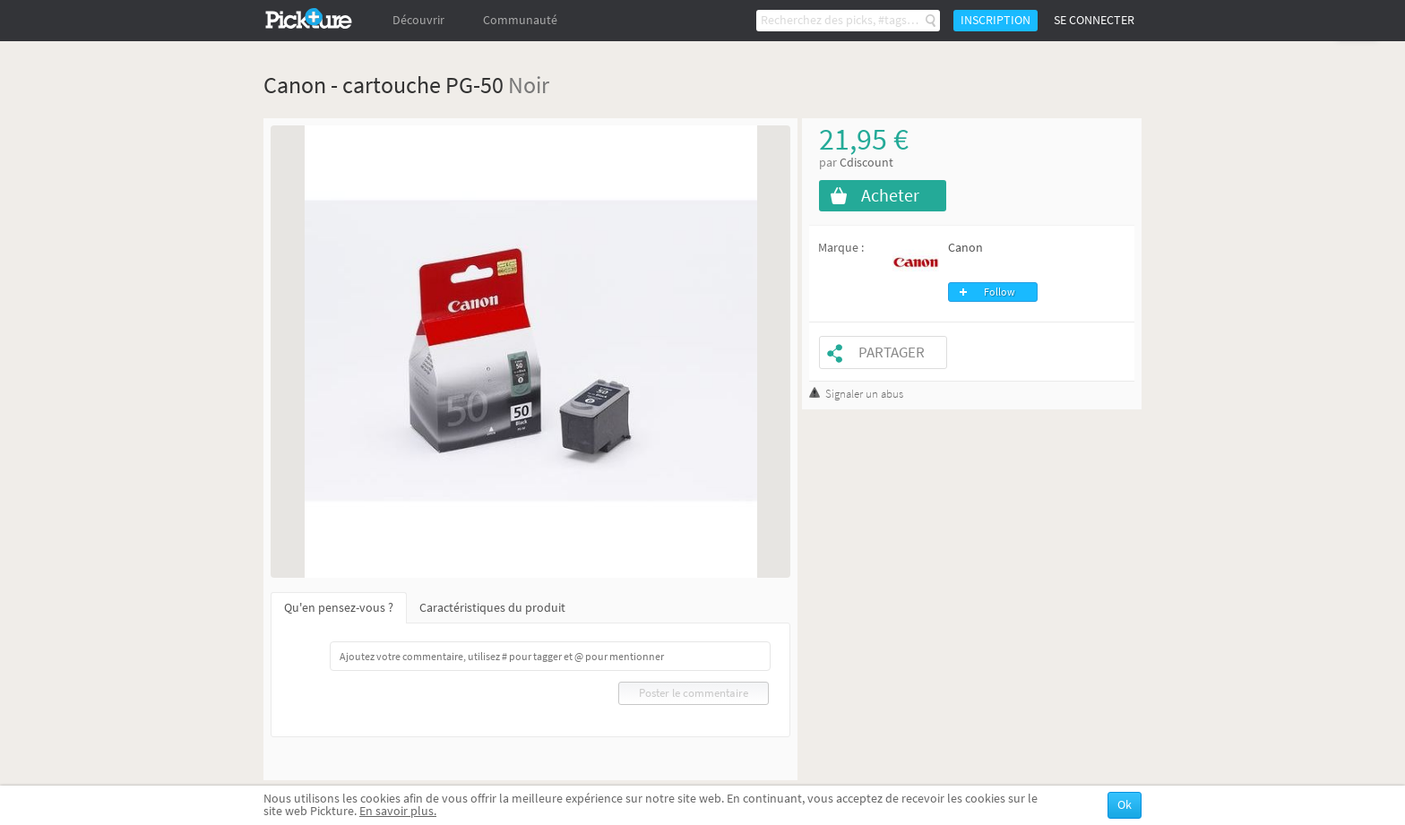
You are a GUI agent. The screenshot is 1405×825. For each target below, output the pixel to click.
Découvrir (418, 20)
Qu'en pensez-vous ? (338, 607)
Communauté (520, 20)
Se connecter (1094, 20)
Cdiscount (866, 162)
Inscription (995, 20)
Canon (965, 247)
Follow (999, 292)
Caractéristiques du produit (492, 607)
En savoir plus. (397, 811)
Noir (528, 84)
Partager (891, 352)
